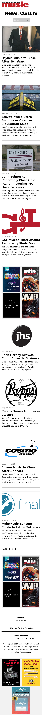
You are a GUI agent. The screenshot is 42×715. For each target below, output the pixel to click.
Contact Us (18, 638)
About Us (30, 638)
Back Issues (21, 620)
